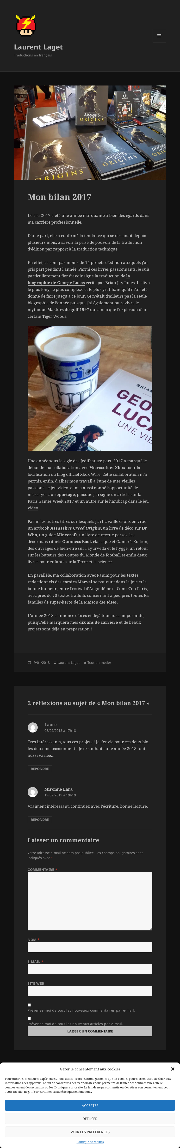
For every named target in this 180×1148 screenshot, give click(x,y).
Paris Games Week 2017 (51, 501)
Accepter (90, 1105)
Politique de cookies (90, 1142)
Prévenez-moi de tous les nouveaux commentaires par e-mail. (81, 1010)
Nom (34, 939)
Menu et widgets (159, 42)
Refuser (90, 1118)
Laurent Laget (38, 46)
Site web (36, 983)
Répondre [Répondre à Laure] (40, 768)
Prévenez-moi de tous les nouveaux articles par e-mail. (75, 1023)
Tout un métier (99, 662)
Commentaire (42, 869)
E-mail (35, 961)
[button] (172, 1069)
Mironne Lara (58, 789)
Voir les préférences (90, 1132)
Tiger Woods (54, 316)
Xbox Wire (90, 474)
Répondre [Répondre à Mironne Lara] (40, 819)
